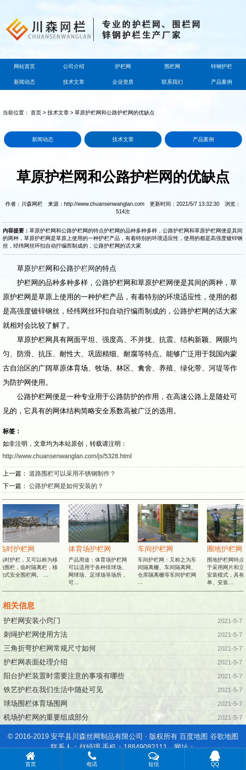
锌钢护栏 (221, 66)
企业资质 (123, 82)
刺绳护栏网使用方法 (35, 634)
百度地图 (193, 736)
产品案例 (221, 82)
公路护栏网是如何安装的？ (66, 485)
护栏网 (123, 66)
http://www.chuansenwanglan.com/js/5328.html (67, 456)
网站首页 (24, 66)
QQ (215, 758)
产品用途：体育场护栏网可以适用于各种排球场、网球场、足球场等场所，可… (99, 553)
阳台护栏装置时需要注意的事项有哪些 (64, 676)
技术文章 (73, 82)
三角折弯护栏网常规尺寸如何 (50, 648)
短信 (153, 758)
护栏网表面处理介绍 (35, 662)
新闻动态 (24, 82)
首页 (36, 113)
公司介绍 (73, 66)
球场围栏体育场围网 (35, 703)
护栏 (38, 268)
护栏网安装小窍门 (32, 620)
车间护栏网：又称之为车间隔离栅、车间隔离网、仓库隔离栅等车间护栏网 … (169, 552)
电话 (92, 758)
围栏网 (172, 66)
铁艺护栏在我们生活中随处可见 (53, 689)
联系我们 (172, 82)
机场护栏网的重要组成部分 (46, 717)
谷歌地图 (224, 736)
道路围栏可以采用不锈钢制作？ (72, 473)
